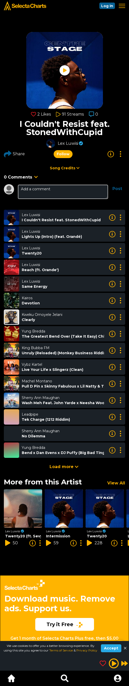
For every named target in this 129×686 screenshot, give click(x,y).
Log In (107, 6)
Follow (63, 154)
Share (14, 154)
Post (117, 188)
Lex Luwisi (68, 143)
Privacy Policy (86, 650)
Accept (111, 648)
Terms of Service (61, 650)
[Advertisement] (64, 602)
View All (116, 483)
